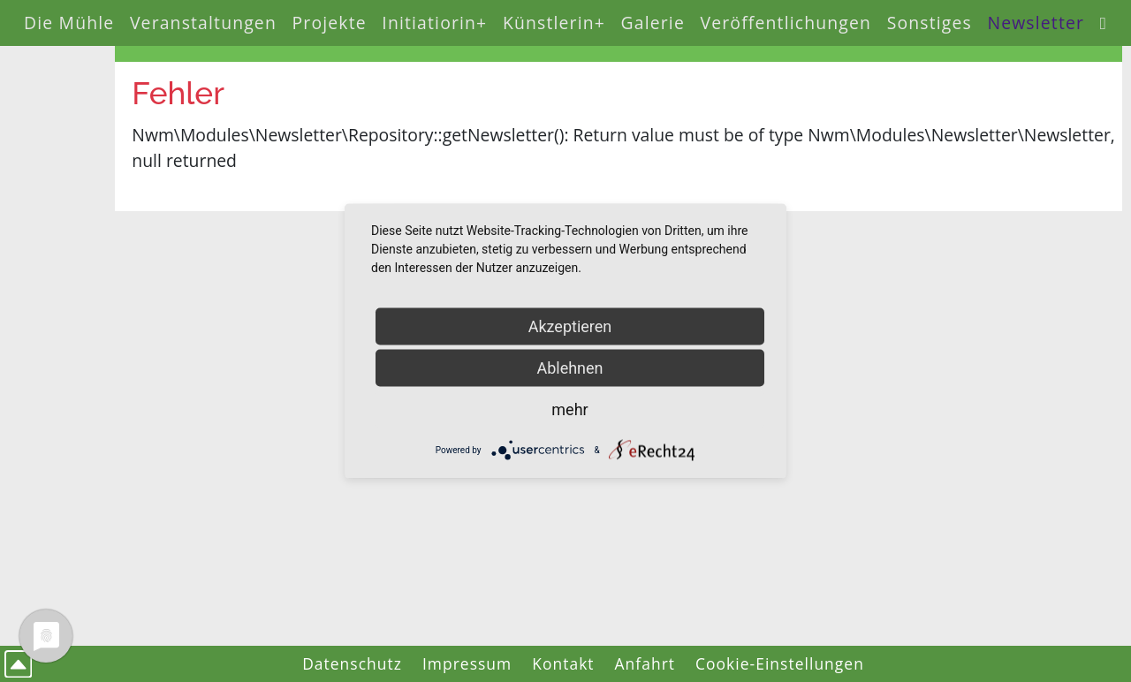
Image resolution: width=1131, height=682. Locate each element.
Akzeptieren (570, 326)
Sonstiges (929, 22)
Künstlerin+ (554, 22)
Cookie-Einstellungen (779, 663)
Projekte (329, 22)
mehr (569, 409)
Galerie (653, 22)
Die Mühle (69, 22)
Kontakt (563, 663)
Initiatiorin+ (434, 22)
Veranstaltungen (203, 22)
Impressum (467, 663)
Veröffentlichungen (786, 22)
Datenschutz (352, 663)
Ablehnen (569, 368)
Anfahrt (645, 663)
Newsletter (1035, 22)
